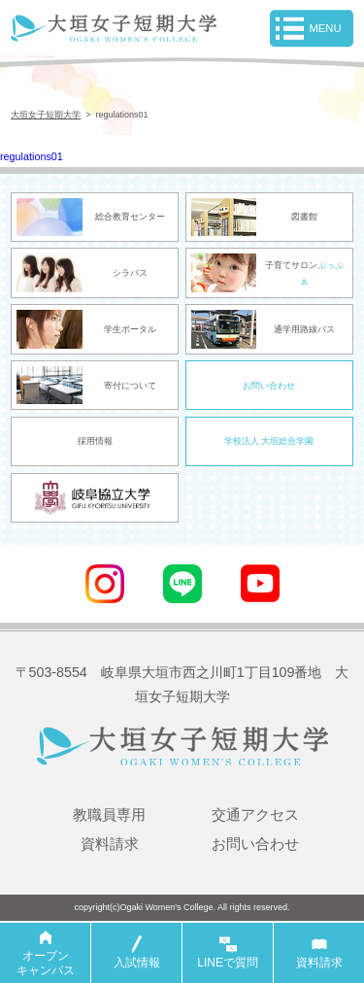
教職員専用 (109, 816)
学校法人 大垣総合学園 (269, 444)
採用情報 (95, 444)
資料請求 (110, 845)
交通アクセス (255, 816)
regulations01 (35, 157)
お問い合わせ (269, 387)
